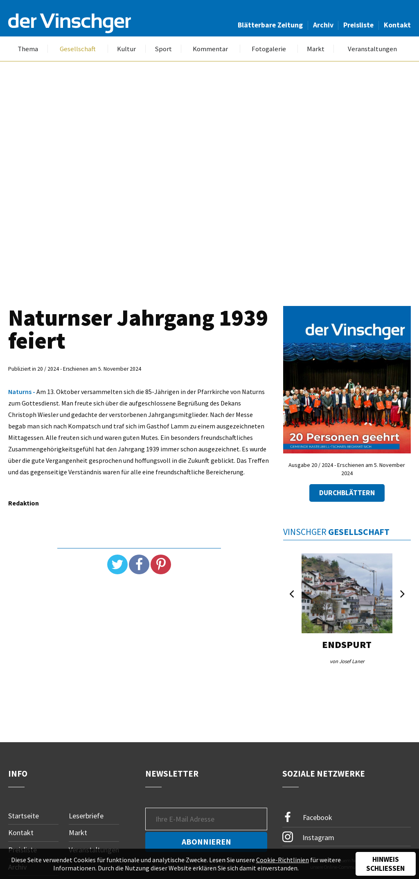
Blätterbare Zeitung (270, 24)
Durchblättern (347, 493)
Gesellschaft (78, 49)
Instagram (308, 836)
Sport (163, 49)
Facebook (307, 817)
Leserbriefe (86, 815)
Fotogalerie (269, 49)
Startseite (23, 815)
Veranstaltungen (372, 49)
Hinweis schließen (385, 864)
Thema (28, 49)
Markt (315, 49)
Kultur (126, 49)
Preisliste (358, 24)
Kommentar (210, 49)
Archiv (323, 24)
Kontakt (397, 24)
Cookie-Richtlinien (282, 860)
